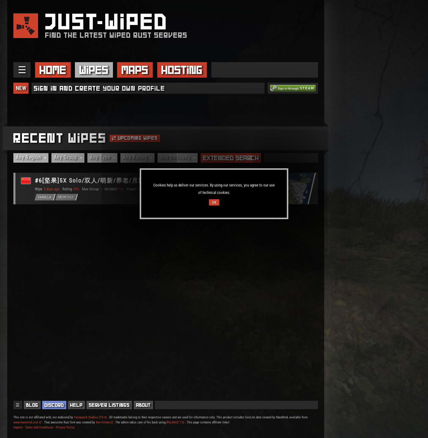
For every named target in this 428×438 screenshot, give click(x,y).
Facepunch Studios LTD (90, 417)
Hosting (181, 70)
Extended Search (231, 158)
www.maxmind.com (27, 422)
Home (53, 70)
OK (214, 202)
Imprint (17, 427)
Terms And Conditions (39, 427)
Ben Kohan (104, 422)
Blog (32, 405)
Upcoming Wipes (135, 138)
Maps (135, 70)
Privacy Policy (65, 427)
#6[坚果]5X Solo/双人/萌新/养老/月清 (90, 180)
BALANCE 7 (175, 422)
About (143, 405)
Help (76, 405)
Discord (54, 405)
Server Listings (109, 405)
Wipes (93, 70)
